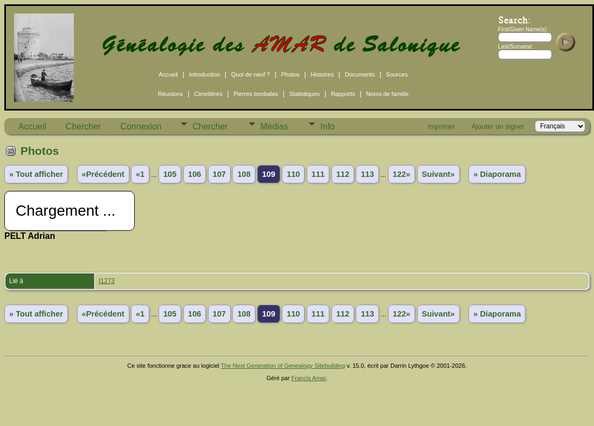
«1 (140, 174)
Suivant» (438, 174)
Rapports (343, 94)
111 (318, 174)
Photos (290, 74)
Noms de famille (387, 94)
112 (342, 174)
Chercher (83, 126)
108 (243, 174)
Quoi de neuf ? (250, 74)
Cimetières (208, 94)
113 (367, 174)
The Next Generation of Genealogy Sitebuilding (283, 365)
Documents (360, 74)
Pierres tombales (255, 94)
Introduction (204, 74)
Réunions (170, 94)
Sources (396, 74)
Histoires (322, 74)
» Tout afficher (36, 174)
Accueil (168, 74)
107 (219, 174)
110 (293, 174)
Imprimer (441, 126)
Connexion (141, 126)
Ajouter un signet (497, 126)
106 (194, 174)
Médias (274, 126)
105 (169, 174)
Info (327, 126)
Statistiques (304, 94)
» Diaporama (497, 174)
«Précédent (103, 174)
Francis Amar (309, 378)
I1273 (107, 281)
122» (402, 174)
